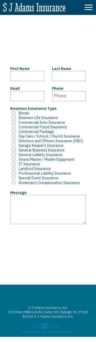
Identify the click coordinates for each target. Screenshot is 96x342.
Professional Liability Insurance (40, 173)
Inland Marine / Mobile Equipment (42, 159)
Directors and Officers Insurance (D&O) (46, 141)
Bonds (19, 113)
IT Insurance (25, 164)
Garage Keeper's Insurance (36, 145)
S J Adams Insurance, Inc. (34, 8)
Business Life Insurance (34, 117)
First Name (20, 68)
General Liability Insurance (36, 154)
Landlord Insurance (30, 168)
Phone (57, 88)
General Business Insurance (37, 150)
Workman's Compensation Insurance (45, 183)
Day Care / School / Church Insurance (45, 136)
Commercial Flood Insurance (38, 127)
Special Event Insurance (34, 178)
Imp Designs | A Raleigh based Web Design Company (48, 336)
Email (15, 88)
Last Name (61, 68)
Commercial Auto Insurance (37, 122)
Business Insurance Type (33, 108)
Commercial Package (32, 131)
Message (18, 192)
